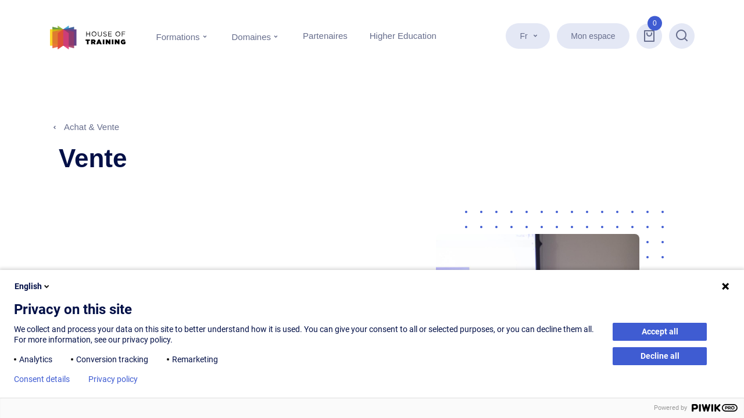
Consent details (42, 379)
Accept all (660, 331)
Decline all (660, 356)
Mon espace (593, 36)
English (33, 286)
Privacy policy (113, 379)
